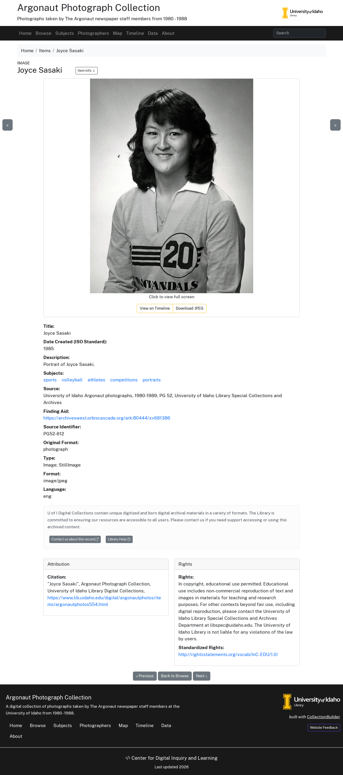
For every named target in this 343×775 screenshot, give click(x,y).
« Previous (145, 676)
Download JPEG (189, 308)
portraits (152, 379)
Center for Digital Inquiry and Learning (171, 758)
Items (45, 50)
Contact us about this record (75, 539)
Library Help (119, 539)
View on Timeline (155, 308)
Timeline (135, 33)
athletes (96, 379)
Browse (43, 33)
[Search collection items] (299, 33)
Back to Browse (175, 676)
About (168, 33)
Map (117, 33)
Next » (201, 676)
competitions (124, 379)
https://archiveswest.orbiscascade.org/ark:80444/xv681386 (106, 418)
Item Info (87, 70)
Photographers (93, 33)
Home (25, 33)
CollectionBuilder (323, 716)
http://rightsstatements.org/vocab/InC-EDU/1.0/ (228, 654)
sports (50, 379)
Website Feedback (324, 727)
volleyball (72, 379)
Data (153, 33)
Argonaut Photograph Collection (88, 7)
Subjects (64, 33)
